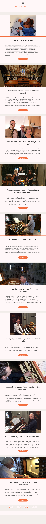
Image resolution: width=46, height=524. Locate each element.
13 (27, 512)
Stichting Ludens (23, 7)
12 (25, 512)
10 (20, 512)
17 (33, 512)
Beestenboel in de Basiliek (23, 40)
